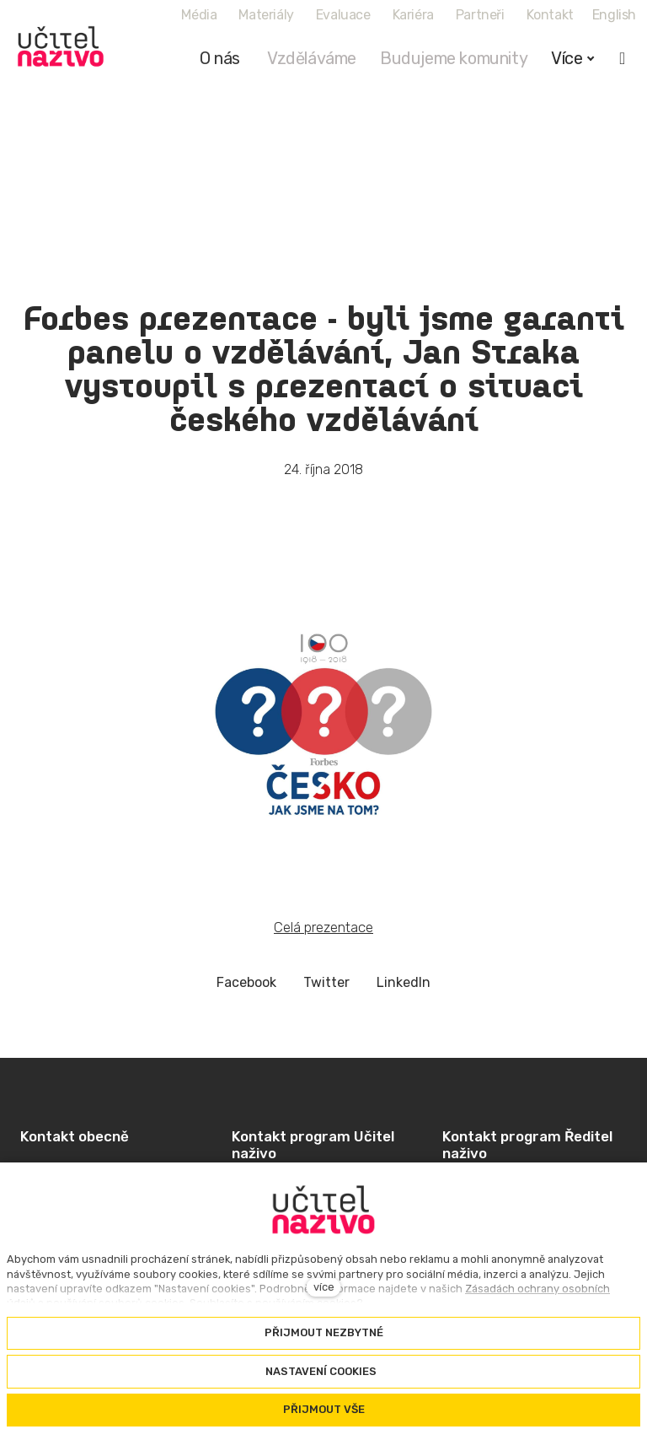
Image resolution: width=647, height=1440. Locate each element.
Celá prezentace (323, 927)
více (323, 1287)
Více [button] (573, 58)
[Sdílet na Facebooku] (246, 983)
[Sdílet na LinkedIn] (403, 983)
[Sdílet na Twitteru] (326, 983)
